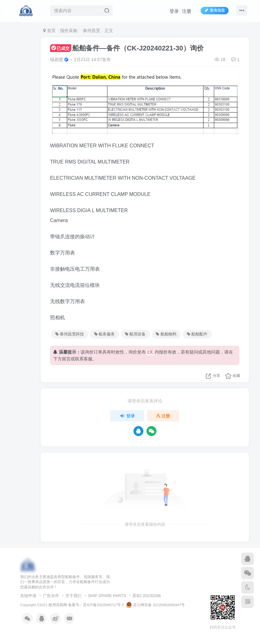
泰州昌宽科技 (69, 334)
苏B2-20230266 (146, 595)
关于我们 (73, 595)
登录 (174, 11)
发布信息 (214, 10)
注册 (186, 11)
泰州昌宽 (90, 30)
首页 (49, 30)
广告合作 (51, 595)
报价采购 (68, 30)
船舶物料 (166, 334)
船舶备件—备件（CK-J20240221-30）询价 (127, 48)
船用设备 (135, 334)
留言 (66, 358)
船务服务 (104, 334)
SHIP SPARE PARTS (107, 595)
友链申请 (28, 595)
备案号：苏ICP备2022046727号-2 (96, 605)
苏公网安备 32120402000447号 (155, 605)
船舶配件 (197, 334)
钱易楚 (56, 59)
